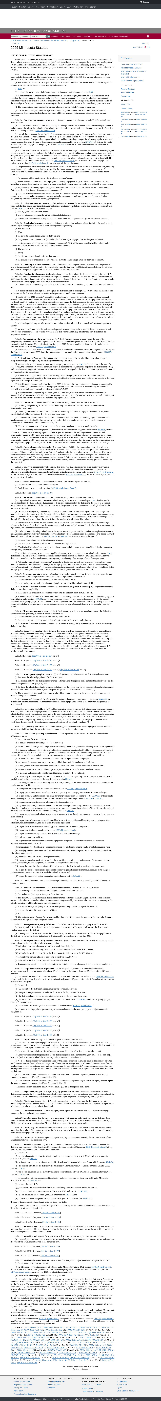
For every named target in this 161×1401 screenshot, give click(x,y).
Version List (125, 96)
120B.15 (20, 208)
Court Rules (76, 36)
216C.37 (96, 796)
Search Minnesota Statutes (131, 64)
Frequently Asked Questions (25, 1394)
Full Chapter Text (127, 92)
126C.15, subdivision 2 (46, 346)
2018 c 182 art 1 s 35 (95, 1355)
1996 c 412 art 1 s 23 (36, 1335)
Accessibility (18, 1391)
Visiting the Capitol (21, 1388)
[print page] (148, 36)
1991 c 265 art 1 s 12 (54, 1330)
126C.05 (88, 142)
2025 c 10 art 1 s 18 (141, 112)
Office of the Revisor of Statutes (38, 31)
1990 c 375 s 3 (107, 1327)
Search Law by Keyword (118, 36)
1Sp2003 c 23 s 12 (77, 1345)
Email (99, 1385)
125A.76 (21, 1174)
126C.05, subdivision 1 (38, 163)
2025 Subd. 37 (125, 119)
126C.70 (70, 810)
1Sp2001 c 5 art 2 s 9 (23, 1342)
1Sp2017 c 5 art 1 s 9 (73, 1355)
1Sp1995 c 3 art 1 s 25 (96, 1332)
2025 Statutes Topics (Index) (132, 81)
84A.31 (64, 536)
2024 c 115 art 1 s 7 (79, 1360)
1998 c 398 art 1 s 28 (88, 1337)
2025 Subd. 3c (125, 115)
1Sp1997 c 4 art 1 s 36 (89, 1335)
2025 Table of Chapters (130, 77)
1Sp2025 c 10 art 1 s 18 (27, 1362)
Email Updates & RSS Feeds (128, 1391)
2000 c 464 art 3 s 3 (74, 1340)
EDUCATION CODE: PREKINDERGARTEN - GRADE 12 (49, 41)
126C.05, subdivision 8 (45, 130)
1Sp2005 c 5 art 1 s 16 (33, 1347)
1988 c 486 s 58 (49, 1327)
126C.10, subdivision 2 (103, 472)
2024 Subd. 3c (125, 136)
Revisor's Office (100, 36)
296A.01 (69, 779)
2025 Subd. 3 (125, 112)
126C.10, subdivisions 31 (96, 1147)
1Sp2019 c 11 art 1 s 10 (30, 1357)
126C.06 (15, 44)
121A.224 (77, 876)
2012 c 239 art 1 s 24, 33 (90, 1350)
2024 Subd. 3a (125, 132)
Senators (51, 1388)
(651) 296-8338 (88, 1385)
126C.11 (145, 44)
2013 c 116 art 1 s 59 (51, 1212)
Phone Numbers (88, 1388)
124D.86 (109, 1162)
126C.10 (33, 1158)
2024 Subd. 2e (125, 124)
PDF (147, 47)
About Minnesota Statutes (131, 68)
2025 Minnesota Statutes (19, 41)
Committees (52, 7)
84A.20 (54, 536)
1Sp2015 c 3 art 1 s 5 (20, 1355)
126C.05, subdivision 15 (64, 160)
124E (93, 500)
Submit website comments (92, 1391)
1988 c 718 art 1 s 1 (68, 1327)
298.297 (98, 798)
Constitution (87, 36)
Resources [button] (126, 58)
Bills (61, 7)
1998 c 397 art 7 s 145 (40, 1337)
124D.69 (83, 364)
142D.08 (101, 430)
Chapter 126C (75, 41)
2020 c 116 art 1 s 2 (60, 1357)
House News (122, 1381)
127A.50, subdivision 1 (101, 1267)
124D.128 (103, 699)
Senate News (122, 1385)
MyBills (119, 1388)
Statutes (54, 36)
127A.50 (21, 1168)
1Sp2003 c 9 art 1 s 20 (45, 1345)
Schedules (39, 7)
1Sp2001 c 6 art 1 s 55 (69, 669)
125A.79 (33, 1180)
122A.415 (87, 1198)
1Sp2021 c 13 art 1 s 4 (79, 1357)
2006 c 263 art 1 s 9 (55, 1347)
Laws (62, 36)
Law (68, 7)
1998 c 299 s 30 (23, 1337)
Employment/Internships (23, 1385)
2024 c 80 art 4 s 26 (61, 1360)
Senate (22, 7)
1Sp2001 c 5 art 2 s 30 (41, 656)
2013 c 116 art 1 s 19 (26, 1352)
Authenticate (138, 47)
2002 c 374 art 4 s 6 (88, 1342)
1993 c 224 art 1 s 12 (20, 1332)
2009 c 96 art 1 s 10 (25, 1350)
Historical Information (22, 1381)
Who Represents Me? (56, 1381)
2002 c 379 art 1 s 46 (23, 1345)
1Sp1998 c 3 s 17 (18, 1340)
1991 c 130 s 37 (36, 1330)
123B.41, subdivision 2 (65, 830)
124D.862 (82, 1191)
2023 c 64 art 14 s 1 (43, 1360)
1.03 (91, 92)
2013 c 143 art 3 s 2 (47, 1352)
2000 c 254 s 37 (57, 1340)
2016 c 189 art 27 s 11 (50, 1355)
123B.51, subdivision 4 (77, 788)
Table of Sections (128, 89)
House (13, 7)
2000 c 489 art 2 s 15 (94, 1340)
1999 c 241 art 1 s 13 (35, 1340)
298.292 (89, 798)
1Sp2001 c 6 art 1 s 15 (54, 1342)
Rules (68, 36)
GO (48, 36)
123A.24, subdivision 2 (103, 1318)
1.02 (20, 88)
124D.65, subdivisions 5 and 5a (63, 488)
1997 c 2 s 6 (74, 1335)
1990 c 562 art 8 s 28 (20, 1330)
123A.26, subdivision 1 (49, 1318)
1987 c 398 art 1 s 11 (32, 1327)
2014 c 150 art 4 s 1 (67, 1352)
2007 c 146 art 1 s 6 (84, 1347)
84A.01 (47, 536)
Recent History (126, 109)
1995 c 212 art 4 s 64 (77, 1332)
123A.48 (38, 599)
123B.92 (81, 999)
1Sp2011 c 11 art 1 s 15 (56, 1350)
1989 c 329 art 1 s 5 (88, 1327)
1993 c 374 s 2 (39, 1332)
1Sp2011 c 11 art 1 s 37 (42, 493)
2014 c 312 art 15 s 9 (88, 1352)
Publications (90, 7)
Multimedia (77, 7)
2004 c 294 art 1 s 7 (97, 1345)
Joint (30, 7)
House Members (54, 1385)
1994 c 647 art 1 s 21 (55, 1332)
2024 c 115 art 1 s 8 (141, 129)
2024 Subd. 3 (125, 129)
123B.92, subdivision (82, 1005)
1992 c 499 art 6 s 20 (75, 1330)
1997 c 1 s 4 (62, 1335)
